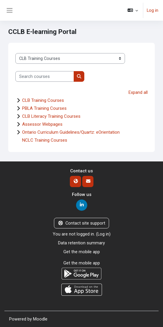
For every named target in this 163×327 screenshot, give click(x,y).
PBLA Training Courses (44, 108)
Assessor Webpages (42, 124)
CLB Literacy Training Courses (51, 116)
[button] (133, 10)
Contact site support (81, 223)
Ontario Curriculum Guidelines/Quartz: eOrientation (71, 132)
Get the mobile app (81, 251)
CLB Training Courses (43, 100)
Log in (152, 10)
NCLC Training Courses (44, 140)
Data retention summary (81, 243)
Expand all (138, 92)
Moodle (40, 319)
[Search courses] (44, 76)
